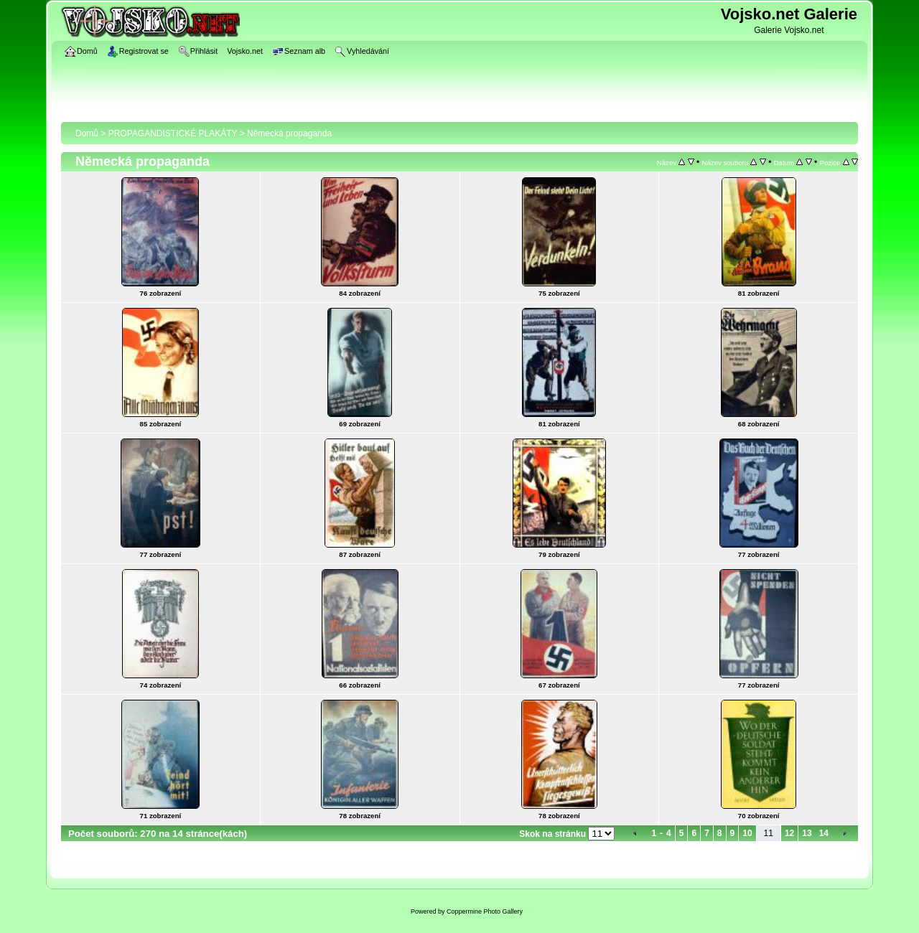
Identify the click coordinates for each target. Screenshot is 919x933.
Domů (86, 133)
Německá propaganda (289, 133)
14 (824, 833)
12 (789, 833)
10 (747, 833)
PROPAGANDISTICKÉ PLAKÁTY (173, 133)
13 (806, 833)
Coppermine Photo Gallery (485, 911)
